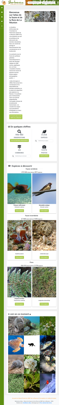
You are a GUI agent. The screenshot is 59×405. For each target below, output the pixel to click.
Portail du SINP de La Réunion (30, 398)
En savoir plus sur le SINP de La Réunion (15, 116)
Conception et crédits (45, 398)
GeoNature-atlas (27, 403)
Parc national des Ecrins (46, 403)
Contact (54, 398)
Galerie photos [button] (44, 155)
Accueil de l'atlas (16, 398)
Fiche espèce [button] (19, 210)
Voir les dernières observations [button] (19, 140)
